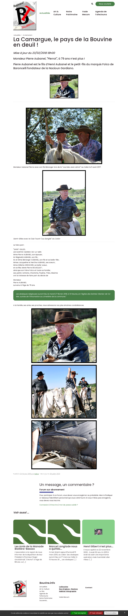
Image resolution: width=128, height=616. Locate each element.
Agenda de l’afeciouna (101, 13)
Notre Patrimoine (71, 13)
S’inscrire (54, 505)
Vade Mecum (86, 13)
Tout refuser (96, 613)
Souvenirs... (43, 600)
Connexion (44, 505)
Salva (36, 474)
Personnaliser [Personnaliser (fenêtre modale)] (111, 613)
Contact (88, 588)
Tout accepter (79, 613)
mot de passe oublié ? (68, 505)
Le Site (41, 591)
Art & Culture (57, 13)
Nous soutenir (105, 4)
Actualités (44, 13)
